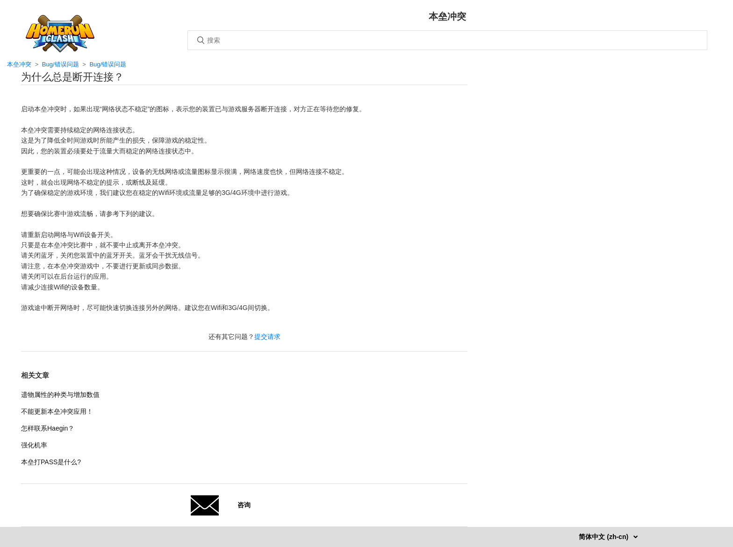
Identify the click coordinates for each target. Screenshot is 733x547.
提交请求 (267, 336)
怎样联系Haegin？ (47, 428)
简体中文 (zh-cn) (604, 536)
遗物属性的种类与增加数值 (60, 394)
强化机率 (34, 445)
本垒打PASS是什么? (51, 462)
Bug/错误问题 (60, 64)
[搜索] (447, 40)
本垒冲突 (19, 64)
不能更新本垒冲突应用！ (57, 411)
